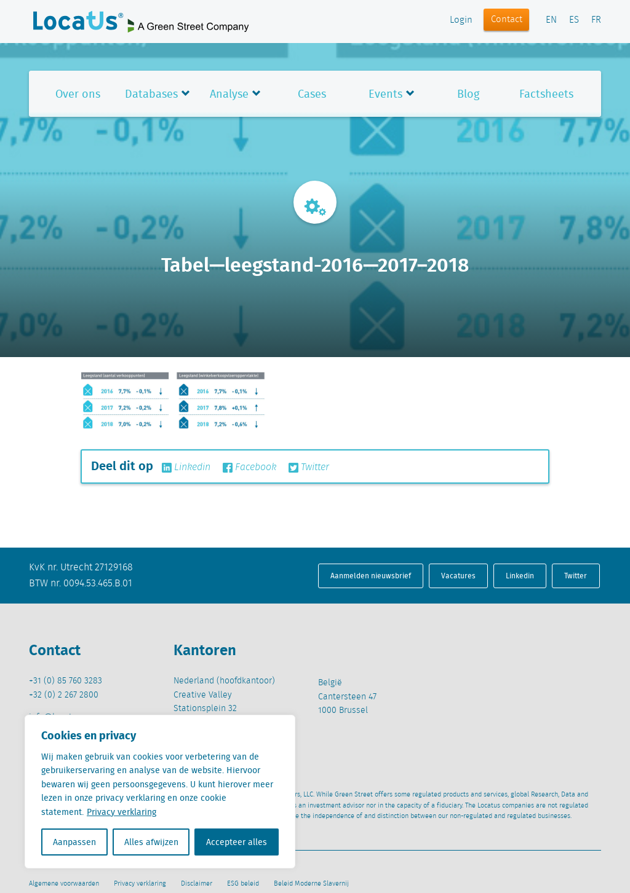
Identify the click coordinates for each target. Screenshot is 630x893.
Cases (312, 93)
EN (551, 20)
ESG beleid (243, 883)
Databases (151, 93)
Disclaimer (196, 883)
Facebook (249, 467)
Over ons (77, 93)
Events (385, 93)
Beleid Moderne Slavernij (311, 883)
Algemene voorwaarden (64, 883)
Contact (506, 19)
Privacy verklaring (121, 812)
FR (596, 20)
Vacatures (458, 575)
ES (574, 20)
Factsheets (546, 93)
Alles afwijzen (151, 842)
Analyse (229, 93)
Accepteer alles (236, 842)
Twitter (309, 467)
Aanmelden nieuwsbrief (370, 575)
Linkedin (186, 467)
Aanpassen (74, 842)
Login (461, 20)
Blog (468, 93)
